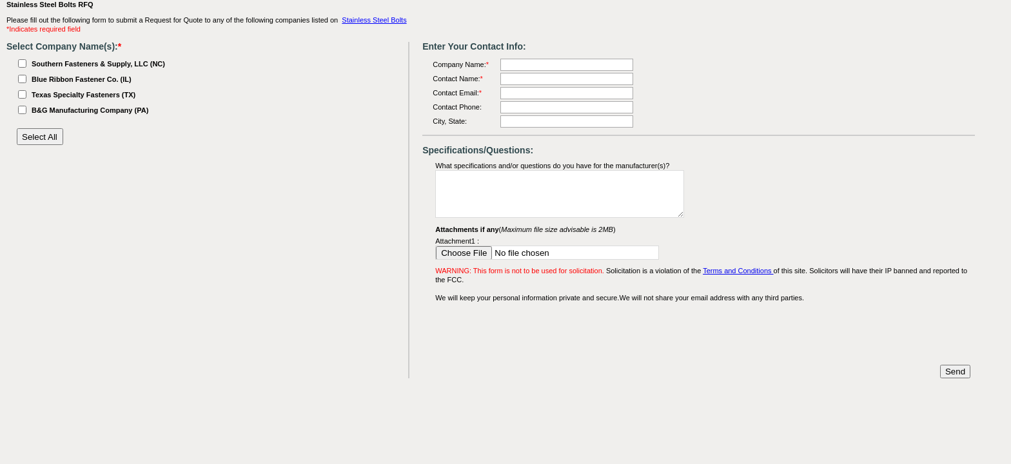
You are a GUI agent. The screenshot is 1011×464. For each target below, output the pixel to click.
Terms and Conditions (738, 271)
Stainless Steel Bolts (374, 20)
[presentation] (533, 334)
